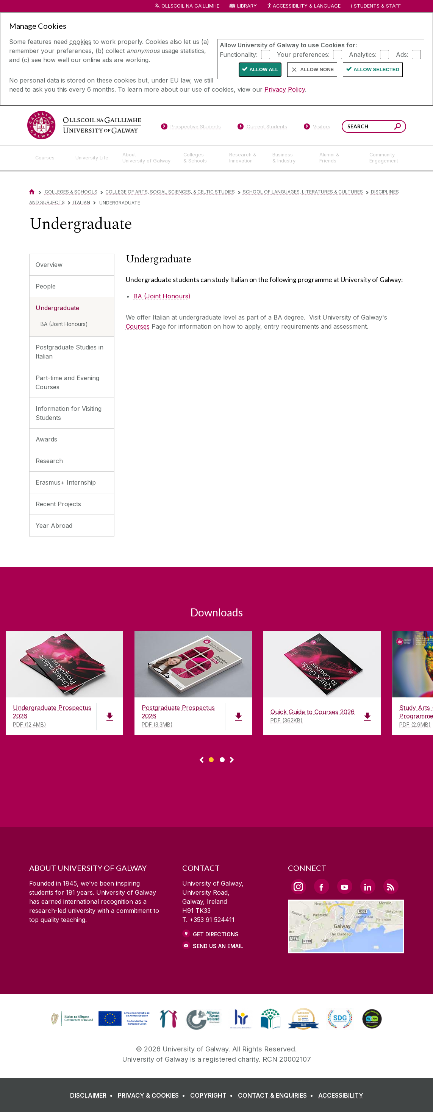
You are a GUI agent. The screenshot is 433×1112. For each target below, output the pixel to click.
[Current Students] (262, 128)
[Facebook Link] (321, 886)
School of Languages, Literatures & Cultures (303, 192)
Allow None (317, 69)
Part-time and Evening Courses (67, 382)
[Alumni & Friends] (338, 158)
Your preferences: (303, 54)
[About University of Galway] (146, 158)
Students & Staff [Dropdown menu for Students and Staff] (377, 6)
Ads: (402, 54)
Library (247, 6)
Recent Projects (58, 504)
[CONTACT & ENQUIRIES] (277, 1095)
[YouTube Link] (344, 886)
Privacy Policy (284, 89)
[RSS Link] (391, 886)
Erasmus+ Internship (66, 482)
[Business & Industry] (289, 158)
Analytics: (363, 54)
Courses (138, 326)
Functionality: (239, 54)
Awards (46, 439)
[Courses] (49, 158)
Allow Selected (376, 69)
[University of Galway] (84, 125)
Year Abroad (54, 525)
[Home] (31, 192)
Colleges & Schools (71, 192)
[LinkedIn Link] (367, 886)
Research (49, 461)
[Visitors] (317, 128)
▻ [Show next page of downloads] (232, 760)
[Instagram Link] (298, 886)
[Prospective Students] (191, 128)
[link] (99, 1019)
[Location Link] (346, 949)
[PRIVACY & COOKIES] (153, 1095)
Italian (81, 202)
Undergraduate (57, 308)
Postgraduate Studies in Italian (69, 351)
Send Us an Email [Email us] (218, 946)
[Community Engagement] (383, 158)
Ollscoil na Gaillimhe (190, 6)
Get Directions (216, 934)
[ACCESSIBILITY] (340, 1095)
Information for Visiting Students (69, 413)
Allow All (263, 69)
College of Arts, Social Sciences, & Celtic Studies (170, 192)
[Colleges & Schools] (200, 158)
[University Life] (92, 158)
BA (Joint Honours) (64, 324)
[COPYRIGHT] (213, 1095)
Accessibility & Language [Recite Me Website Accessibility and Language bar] (304, 6)
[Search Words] (374, 126)
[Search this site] (397, 127)
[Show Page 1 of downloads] (211, 758)
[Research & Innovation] (244, 158)
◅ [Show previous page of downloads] (202, 760)
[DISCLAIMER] (93, 1095)
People (46, 286)
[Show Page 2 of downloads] (222, 758)
